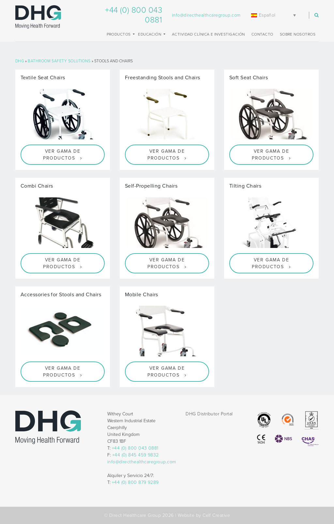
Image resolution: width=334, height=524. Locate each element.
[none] (274, 15)
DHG (19, 61)
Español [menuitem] (267, 15)
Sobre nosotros (297, 34)
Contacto (262, 34)
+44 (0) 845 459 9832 (135, 455)
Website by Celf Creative (204, 515)
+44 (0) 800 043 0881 (135, 448)
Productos (119, 34)
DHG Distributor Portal (209, 414)
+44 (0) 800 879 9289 (135, 482)
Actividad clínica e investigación (208, 34)
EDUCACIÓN (150, 34)
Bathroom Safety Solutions (59, 61)
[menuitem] (274, 15)
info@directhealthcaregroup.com (206, 15)
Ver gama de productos (61, 154)
